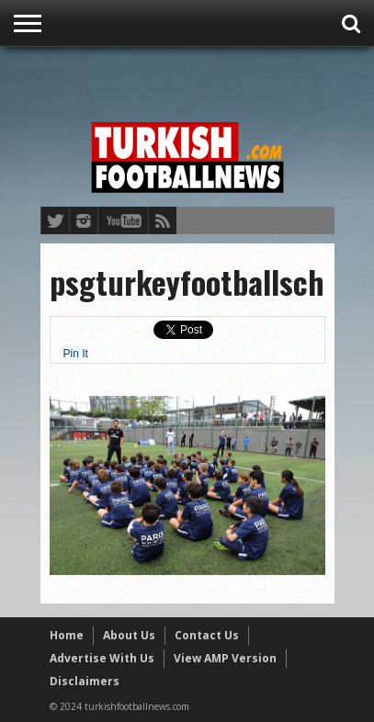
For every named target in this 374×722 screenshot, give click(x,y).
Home (67, 635)
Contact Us (207, 635)
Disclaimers (84, 681)
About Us (129, 635)
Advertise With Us (102, 658)
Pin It (75, 353)
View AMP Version (225, 658)
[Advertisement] (207, 80)
